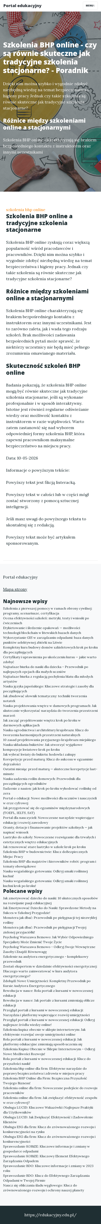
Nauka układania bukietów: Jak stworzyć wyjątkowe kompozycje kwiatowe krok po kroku (42, 747)
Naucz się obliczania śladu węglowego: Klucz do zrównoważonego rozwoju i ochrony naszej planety (43, 1187)
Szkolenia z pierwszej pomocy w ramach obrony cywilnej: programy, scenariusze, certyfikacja (47, 610)
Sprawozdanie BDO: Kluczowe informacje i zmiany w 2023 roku (48, 1168)
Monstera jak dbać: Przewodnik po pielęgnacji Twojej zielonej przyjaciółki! (44, 929)
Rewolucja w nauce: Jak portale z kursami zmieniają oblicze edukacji (48, 1002)
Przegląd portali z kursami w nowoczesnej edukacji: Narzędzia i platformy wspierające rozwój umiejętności (46, 1012)
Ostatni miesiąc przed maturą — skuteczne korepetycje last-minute (50, 771)
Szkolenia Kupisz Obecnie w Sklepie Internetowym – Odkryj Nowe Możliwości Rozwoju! (49, 1051)
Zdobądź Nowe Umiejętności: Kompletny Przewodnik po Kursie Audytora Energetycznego (47, 983)
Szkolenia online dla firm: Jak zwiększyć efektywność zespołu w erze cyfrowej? (50, 1100)
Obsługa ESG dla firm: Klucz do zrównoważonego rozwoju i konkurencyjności (49, 1139)
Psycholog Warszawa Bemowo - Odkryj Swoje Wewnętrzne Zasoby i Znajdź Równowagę (49, 949)
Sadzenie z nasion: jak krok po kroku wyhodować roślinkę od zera (49, 790)
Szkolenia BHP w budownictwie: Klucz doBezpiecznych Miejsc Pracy (45, 854)
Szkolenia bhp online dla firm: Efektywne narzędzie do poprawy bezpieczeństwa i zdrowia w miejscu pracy (45, 1070)
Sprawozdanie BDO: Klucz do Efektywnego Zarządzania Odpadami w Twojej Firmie (46, 1178)
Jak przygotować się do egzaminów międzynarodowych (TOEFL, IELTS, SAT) (46, 810)
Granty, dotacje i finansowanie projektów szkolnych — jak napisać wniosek (47, 829)
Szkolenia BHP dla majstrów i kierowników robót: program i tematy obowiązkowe (49, 863)
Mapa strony (15, 589)
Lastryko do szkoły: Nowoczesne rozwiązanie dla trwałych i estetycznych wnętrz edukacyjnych (49, 839)
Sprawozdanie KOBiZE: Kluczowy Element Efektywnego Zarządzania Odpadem (46, 1158)
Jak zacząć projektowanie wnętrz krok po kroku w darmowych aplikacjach (42, 722)
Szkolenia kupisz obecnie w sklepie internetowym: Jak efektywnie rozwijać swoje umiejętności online (44, 1032)
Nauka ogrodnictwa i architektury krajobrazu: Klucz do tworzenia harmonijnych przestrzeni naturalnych (46, 732)
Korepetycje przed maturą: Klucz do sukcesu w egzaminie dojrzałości (48, 761)
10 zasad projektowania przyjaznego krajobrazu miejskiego (49, 740)
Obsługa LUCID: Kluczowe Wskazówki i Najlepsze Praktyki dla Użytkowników (48, 1109)
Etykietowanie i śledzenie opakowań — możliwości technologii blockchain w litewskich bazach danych (42, 630)
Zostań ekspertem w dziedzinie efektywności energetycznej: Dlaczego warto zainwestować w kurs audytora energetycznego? (50, 971)
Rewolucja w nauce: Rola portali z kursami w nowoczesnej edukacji (48, 993)
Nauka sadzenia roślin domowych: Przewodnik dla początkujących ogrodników (41, 781)
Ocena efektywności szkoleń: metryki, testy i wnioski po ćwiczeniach (46, 620)
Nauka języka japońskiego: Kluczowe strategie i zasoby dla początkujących (48, 688)
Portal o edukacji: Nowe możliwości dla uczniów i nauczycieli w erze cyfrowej (50, 800)
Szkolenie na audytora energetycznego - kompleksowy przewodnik (45, 959)
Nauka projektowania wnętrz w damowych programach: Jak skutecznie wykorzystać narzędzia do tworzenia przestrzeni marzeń (50, 710)
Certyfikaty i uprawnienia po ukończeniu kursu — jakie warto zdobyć (50, 659)
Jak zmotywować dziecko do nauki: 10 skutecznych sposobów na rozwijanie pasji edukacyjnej (50, 900)
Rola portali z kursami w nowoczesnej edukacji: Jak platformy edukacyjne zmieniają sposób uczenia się (43, 1041)
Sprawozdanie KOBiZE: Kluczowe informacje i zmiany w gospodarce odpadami (46, 1148)
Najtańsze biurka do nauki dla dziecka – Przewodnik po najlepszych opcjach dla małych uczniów (45, 669)
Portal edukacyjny (22, 5)
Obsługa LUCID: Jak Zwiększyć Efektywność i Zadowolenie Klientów (48, 1119)
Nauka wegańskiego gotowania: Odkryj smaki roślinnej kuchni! (45, 873)
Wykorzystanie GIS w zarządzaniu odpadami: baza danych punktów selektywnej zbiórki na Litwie (48, 640)
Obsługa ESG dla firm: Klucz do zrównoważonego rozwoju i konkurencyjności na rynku (49, 1129)
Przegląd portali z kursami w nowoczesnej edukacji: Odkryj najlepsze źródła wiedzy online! (49, 1022)
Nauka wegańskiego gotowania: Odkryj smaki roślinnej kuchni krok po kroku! (45, 883)
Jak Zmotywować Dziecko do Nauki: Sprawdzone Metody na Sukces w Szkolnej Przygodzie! (49, 910)
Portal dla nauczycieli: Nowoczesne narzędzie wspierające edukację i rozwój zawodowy (48, 820)
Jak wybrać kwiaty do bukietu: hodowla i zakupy (39, 754)
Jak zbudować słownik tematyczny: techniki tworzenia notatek (45, 698)
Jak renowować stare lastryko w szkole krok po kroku (44, 847)
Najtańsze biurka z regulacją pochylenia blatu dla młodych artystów (48, 678)
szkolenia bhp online (25, 209)
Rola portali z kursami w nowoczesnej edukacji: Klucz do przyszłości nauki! (47, 1061)
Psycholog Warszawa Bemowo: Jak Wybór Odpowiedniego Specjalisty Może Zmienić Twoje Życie (48, 939)
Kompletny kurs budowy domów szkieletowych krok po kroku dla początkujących (50, 649)
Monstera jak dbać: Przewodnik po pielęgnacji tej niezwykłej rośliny (50, 920)
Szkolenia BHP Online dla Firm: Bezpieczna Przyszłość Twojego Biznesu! (45, 1080)
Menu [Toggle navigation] (90, 5)
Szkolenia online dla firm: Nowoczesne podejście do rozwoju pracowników (50, 1090)
